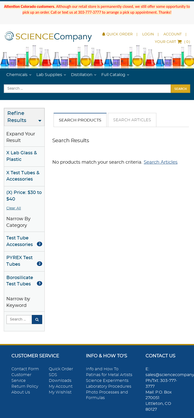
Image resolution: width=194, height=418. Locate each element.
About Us (20, 392)
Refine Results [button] (16, 117)
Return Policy (24, 386)
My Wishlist (60, 392)
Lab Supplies (49, 75)
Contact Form (25, 369)
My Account (60, 386)
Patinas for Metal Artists (109, 375)
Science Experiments (107, 381)
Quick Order (117, 34)
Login (148, 34)
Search (180, 88)
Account (172, 34)
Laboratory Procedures (108, 386)
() (172, 41)
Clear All (13, 208)
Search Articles (132, 120)
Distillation (81, 75)
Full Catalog (113, 75)
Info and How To (102, 369)
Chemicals (17, 75)
